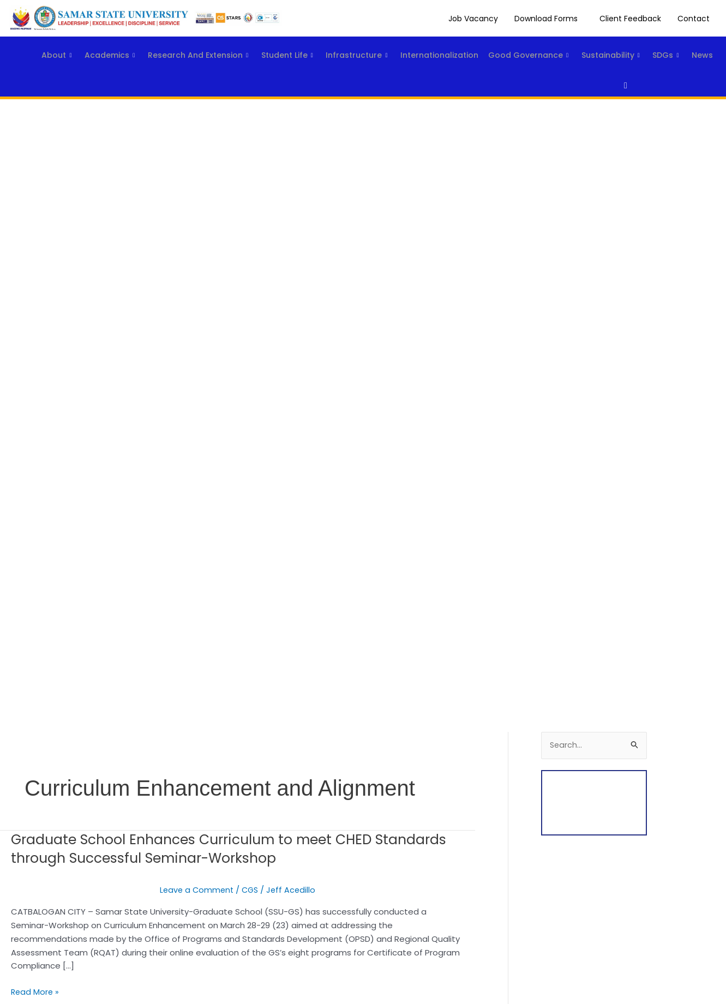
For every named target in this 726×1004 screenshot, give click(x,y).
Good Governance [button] (543, 46)
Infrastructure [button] (358, 46)
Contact (693, 18)
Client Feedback (630, 18)
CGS (251, 889)
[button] (548, 19)
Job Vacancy (473, 18)
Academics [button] (91, 46)
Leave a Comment (195, 889)
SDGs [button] (29, 66)
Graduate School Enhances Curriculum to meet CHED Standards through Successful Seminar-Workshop (200, 848)
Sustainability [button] (632, 46)
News (72, 65)
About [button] (31, 46)
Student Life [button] (282, 46)
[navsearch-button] (616, 85)
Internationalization (448, 46)
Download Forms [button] (546, 18)
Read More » (36, 991)
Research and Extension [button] (186, 46)
